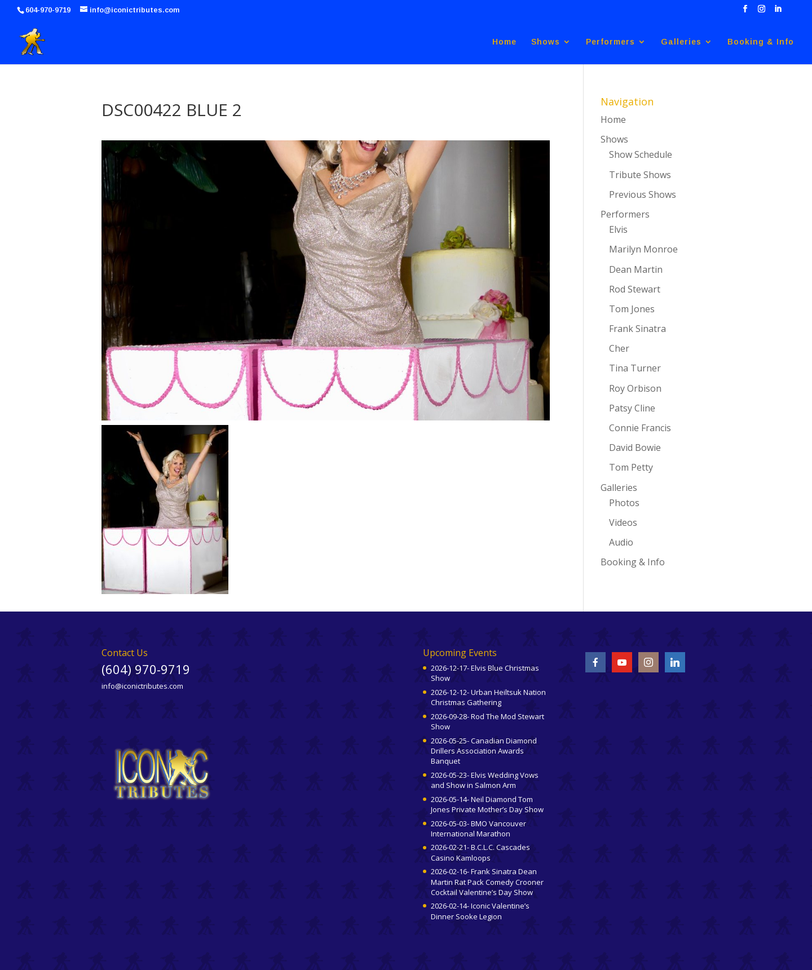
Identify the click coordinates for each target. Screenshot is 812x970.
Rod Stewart (634, 289)
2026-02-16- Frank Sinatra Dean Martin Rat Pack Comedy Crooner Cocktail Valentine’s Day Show (487, 881)
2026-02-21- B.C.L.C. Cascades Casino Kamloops (480, 852)
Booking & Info (760, 42)
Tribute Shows (640, 175)
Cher (619, 348)
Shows (545, 42)
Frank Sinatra (637, 328)
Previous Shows (642, 194)
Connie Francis (640, 428)
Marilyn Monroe (643, 249)
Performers (610, 42)
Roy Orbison (635, 388)
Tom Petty (631, 467)
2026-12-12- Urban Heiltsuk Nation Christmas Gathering (488, 697)
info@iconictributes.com (142, 686)
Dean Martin (636, 269)
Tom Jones (632, 309)
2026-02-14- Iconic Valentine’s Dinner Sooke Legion (480, 911)
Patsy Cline (632, 408)
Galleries (681, 42)
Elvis (618, 229)
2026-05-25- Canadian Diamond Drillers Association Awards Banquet (484, 751)
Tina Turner (635, 368)
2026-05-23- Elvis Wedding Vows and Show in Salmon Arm (485, 780)
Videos (623, 522)
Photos (624, 503)
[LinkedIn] (778, 12)
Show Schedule (640, 154)
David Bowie (635, 447)
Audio (621, 542)
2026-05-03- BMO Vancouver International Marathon (478, 828)
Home (504, 42)
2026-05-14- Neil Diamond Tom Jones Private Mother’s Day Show (487, 804)
